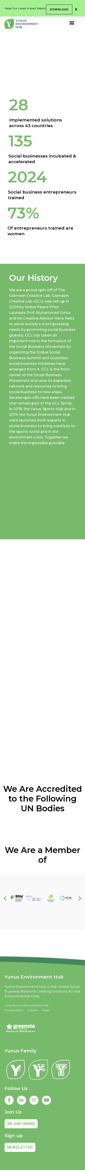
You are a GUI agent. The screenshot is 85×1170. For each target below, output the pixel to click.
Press (45, 1010)
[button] (76, 9)
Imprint (33, 1010)
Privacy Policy (14, 1010)
